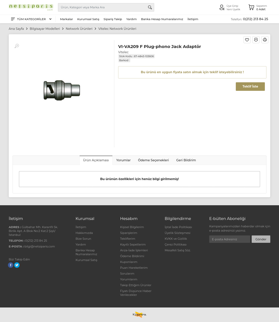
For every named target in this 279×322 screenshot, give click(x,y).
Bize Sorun (83, 238)
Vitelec (123, 52)
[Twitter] (17, 265)
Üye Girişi (232, 5)
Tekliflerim (127, 238)
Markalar (66, 19)
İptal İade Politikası (178, 227)
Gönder (261, 239)
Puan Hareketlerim (134, 268)
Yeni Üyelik (233, 9)
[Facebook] (10, 265)
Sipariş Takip (112, 19)
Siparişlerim (128, 233)
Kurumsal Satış (88, 19)
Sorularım (127, 273)
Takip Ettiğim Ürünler (135, 285)
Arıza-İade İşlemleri (134, 250)
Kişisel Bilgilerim (132, 227)
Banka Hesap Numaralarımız (162, 19)
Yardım (131, 19)
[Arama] (150, 7)
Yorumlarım (128, 279)
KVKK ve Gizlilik (176, 238)
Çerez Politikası (176, 244)
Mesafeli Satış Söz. (178, 250)
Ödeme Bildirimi (132, 256)
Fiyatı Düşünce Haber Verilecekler (136, 293)
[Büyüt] (17, 46)
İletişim (192, 19)
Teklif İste (250, 86)
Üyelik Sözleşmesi (177, 233)
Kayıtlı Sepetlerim (133, 244)
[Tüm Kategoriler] (31, 19)
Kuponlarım (128, 262)
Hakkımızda (84, 233)
